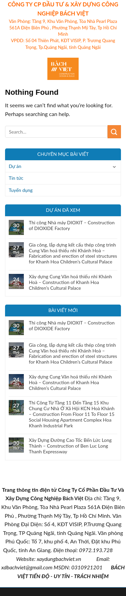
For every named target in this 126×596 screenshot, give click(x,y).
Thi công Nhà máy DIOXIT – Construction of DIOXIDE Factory (72, 225)
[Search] (118, 68)
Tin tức (16, 178)
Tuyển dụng (21, 190)
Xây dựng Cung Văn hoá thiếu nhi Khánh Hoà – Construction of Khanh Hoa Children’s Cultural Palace (70, 282)
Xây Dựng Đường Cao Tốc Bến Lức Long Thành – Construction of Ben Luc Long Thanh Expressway (70, 445)
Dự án (15, 166)
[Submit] (114, 131)
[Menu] (9, 68)
